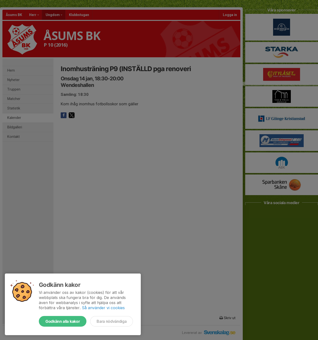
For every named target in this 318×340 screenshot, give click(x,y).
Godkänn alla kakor (62, 321)
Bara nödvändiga (111, 321)
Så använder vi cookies (103, 307)
